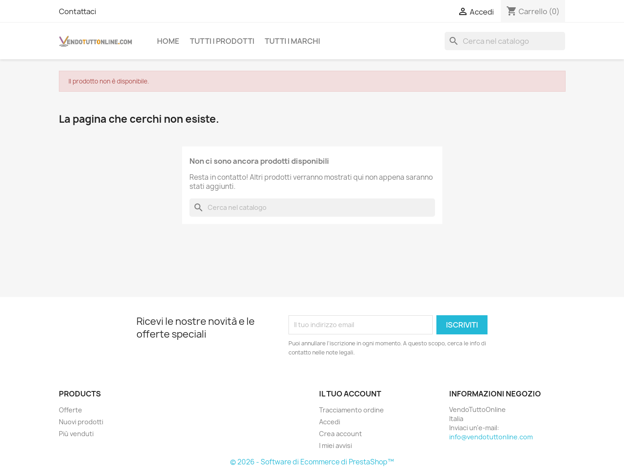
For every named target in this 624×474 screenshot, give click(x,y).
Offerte (70, 410)
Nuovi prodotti (81, 421)
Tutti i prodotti (222, 41)
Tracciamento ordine (351, 410)
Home (168, 41)
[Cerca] (505, 41)
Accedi (329, 421)
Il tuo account (350, 394)
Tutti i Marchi (292, 41)
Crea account (340, 433)
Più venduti (76, 433)
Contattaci (77, 11)
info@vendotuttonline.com (491, 436)
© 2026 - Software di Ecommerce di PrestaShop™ (312, 462)
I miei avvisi (335, 445)
